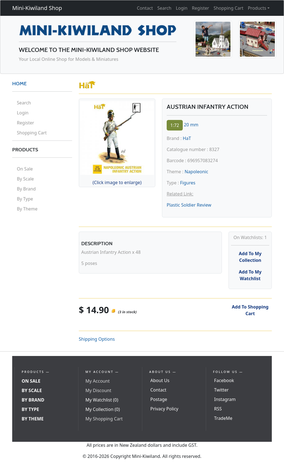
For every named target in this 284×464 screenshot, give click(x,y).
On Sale (25, 169)
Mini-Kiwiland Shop (37, 8)
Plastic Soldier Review (189, 205)
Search (164, 8)
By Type (25, 199)
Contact (145, 8)
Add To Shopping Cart (250, 310)
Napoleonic (196, 172)
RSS (218, 409)
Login (181, 8)
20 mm (191, 125)
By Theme (27, 209)
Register (200, 8)
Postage (158, 399)
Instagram (225, 399)
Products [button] (257, 8)
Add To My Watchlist (250, 275)
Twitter (221, 390)
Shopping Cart (229, 8)
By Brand (26, 189)
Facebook (224, 380)
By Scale (25, 179)
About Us (159, 380)
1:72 (174, 125)
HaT (187, 138)
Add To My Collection (250, 256)
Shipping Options (97, 339)
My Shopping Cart (104, 419)
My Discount (98, 390)
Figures (187, 183)
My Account (97, 381)
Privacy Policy (164, 409)
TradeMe (223, 418)
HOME (19, 84)
